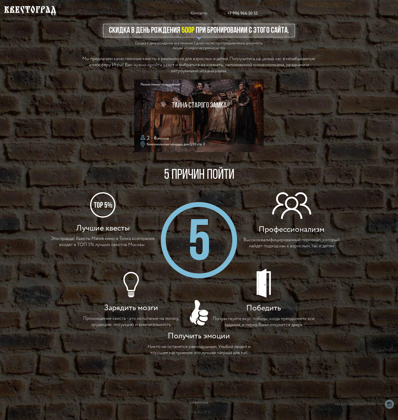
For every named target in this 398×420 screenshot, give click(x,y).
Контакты (199, 13)
